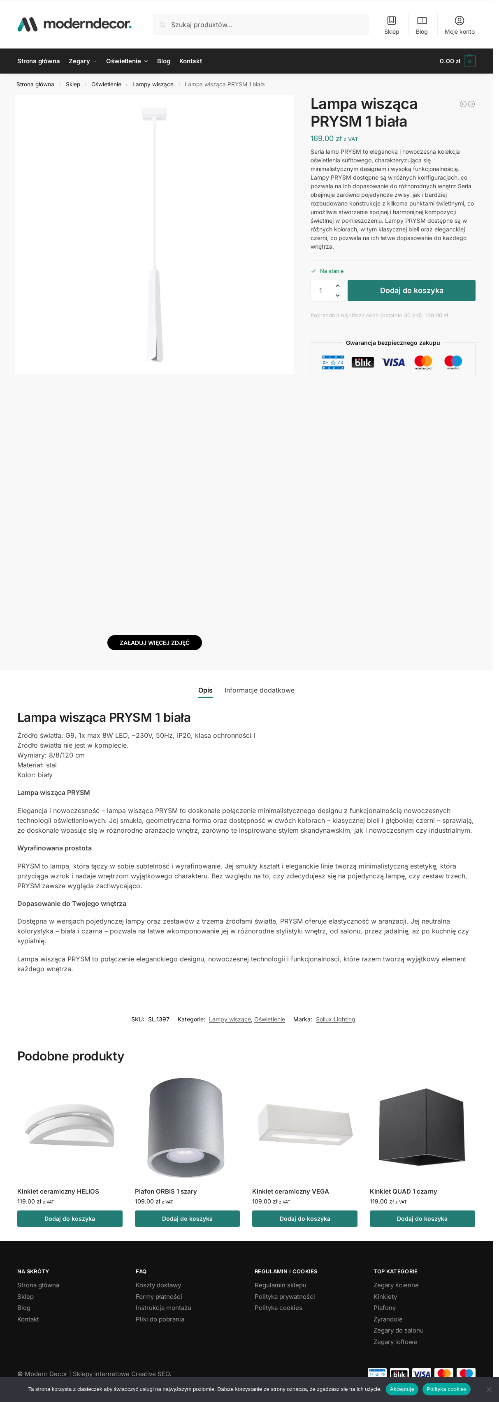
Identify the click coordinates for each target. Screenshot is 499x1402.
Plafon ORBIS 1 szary (166, 1191)
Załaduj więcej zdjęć (155, 642)
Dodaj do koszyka (411, 290)
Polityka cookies (278, 1308)
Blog (422, 25)
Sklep (391, 25)
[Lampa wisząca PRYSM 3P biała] (471, 104)
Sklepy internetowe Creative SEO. (122, 1374)
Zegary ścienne (396, 1285)
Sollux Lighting (335, 1019)
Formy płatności (159, 1296)
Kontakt (28, 1319)
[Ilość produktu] (321, 290)
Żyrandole (388, 1319)
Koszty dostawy (158, 1285)
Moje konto (460, 25)
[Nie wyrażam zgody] (489, 1389)
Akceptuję (402, 1389)
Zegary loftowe (395, 1342)
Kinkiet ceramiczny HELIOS (58, 1191)
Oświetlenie (106, 84)
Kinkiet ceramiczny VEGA (290, 1191)
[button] (458, 61)
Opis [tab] (205, 690)
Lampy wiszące (153, 84)
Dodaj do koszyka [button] (69, 1218)
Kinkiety (385, 1296)
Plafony (385, 1308)
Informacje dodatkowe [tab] (260, 690)
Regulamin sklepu (280, 1285)
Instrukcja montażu (163, 1308)
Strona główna (35, 84)
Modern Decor (46, 1374)
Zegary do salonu (399, 1330)
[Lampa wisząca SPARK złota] (463, 104)
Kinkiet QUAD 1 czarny (403, 1191)
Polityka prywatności (285, 1296)
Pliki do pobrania (160, 1319)
